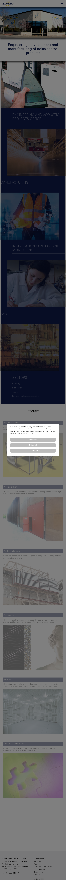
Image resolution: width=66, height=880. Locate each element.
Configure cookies (33, 450)
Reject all (33, 445)
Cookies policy (28, 433)
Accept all (33, 440)
